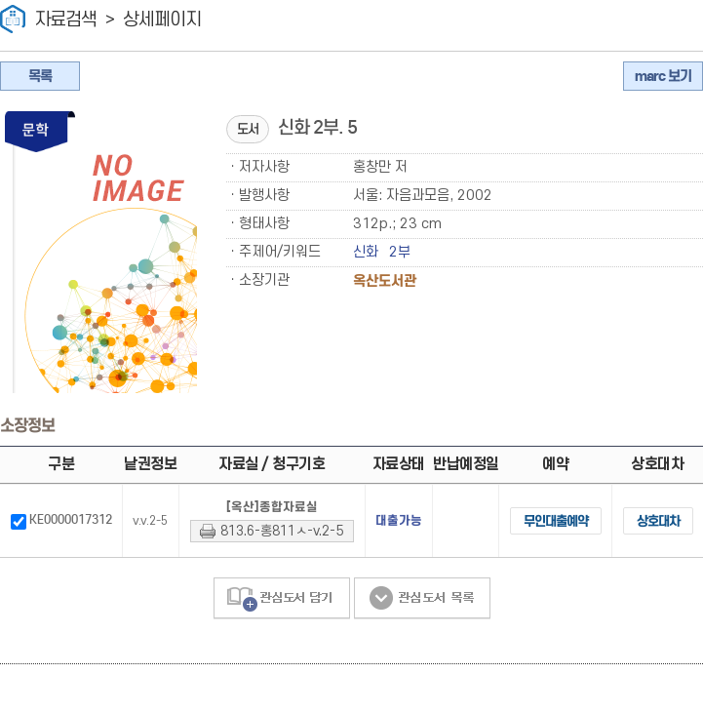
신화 (365, 252)
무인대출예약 (528, 545)
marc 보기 (663, 76)
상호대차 (649, 545)
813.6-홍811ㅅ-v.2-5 (267, 551)
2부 (399, 252)
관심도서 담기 (282, 629)
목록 (40, 76)
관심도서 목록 (422, 629)
